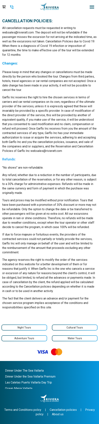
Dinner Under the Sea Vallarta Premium (30, 376)
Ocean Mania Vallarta (18, 388)
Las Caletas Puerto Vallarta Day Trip (28, 382)
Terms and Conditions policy (22, 410)
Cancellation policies (63, 410)
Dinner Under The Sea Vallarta (24, 370)
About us (58, 414)
